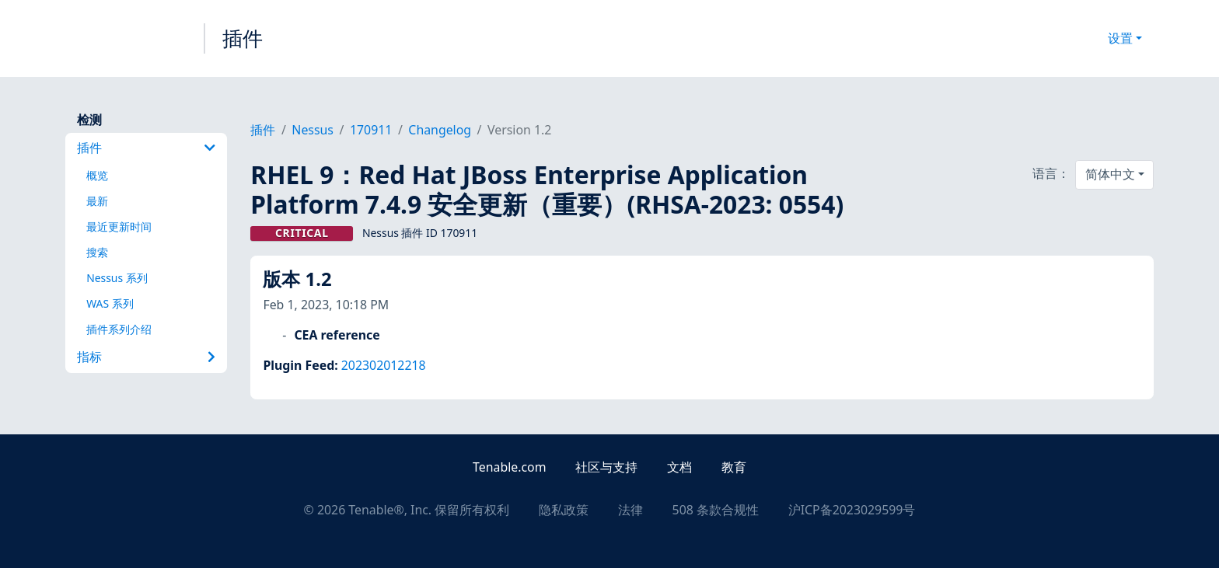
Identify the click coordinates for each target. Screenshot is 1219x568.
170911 (371, 129)
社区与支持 (606, 467)
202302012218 (383, 365)
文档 (679, 467)
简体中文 (1110, 174)
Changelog (439, 129)
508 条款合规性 (715, 509)
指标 (146, 356)
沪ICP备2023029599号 (852, 509)
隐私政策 (564, 509)
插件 (242, 38)
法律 (630, 509)
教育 (733, 467)
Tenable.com (509, 467)
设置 (1120, 38)
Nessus (313, 129)
